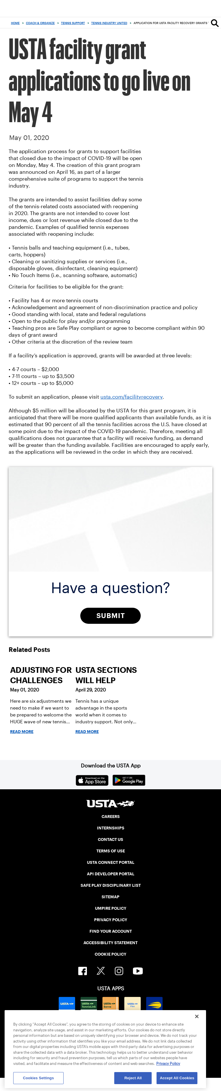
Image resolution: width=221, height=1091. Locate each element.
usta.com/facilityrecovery (131, 397)
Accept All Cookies (177, 1078)
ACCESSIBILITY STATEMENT (110, 942)
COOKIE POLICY (110, 954)
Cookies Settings (38, 1078)
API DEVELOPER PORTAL (110, 873)
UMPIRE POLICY (110, 908)
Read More (21, 731)
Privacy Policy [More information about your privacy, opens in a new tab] (168, 1063)
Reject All (133, 1078)
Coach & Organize (40, 23)
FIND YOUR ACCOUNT (110, 931)
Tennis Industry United (109, 23)
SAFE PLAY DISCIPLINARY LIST (111, 885)
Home (15, 23)
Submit (110, 615)
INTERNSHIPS (110, 828)
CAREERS (111, 816)
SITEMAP (110, 896)
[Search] (215, 23)
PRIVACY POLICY (110, 919)
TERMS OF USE (110, 851)
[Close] (196, 1016)
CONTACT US (110, 839)
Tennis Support (73, 23)
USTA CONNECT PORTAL (110, 862)
